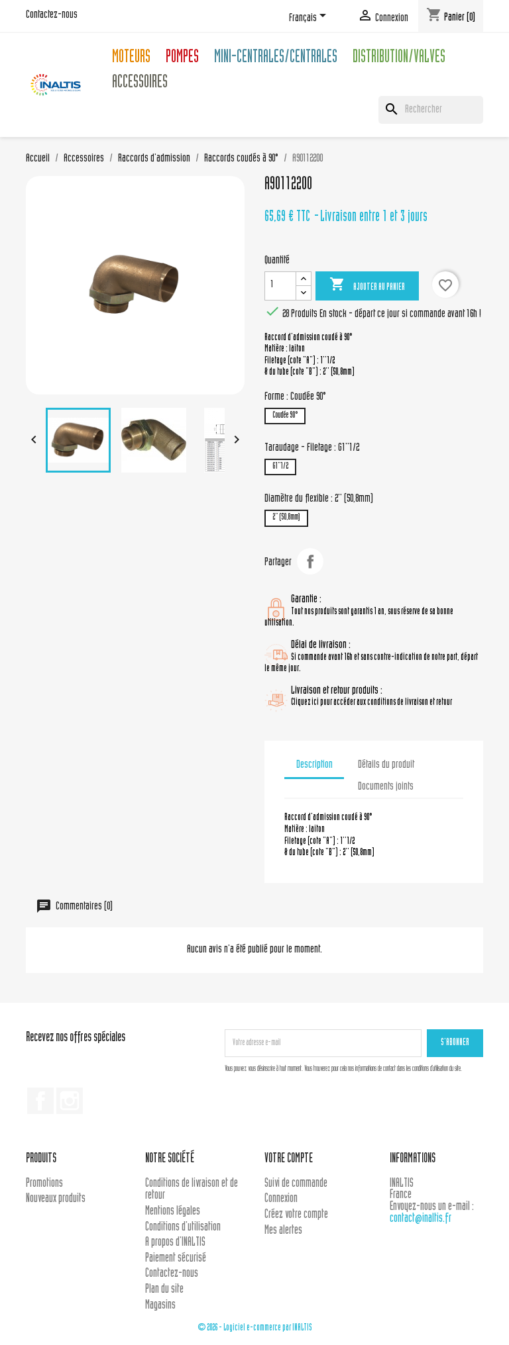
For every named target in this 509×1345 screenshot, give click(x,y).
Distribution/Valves (399, 59)
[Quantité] (280, 286)
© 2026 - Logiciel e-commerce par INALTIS (255, 1328)
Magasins (160, 1305)
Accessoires (140, 84)
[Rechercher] (430, 110)
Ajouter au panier (367, 285)
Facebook (40, 1101)
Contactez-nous (52, 15)
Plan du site (164, 1289)
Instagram (69, 1101)
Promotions (44, 1184)
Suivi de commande (295, 1184)
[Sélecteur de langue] (310, 18)
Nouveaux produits (55, 1199)
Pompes (182, 59)
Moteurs (131, 59)
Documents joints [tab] (386, 787)
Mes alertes (283, 1231)
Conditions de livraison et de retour (191, 1190)
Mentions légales (172, 1211)
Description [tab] (314, 765)
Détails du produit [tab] (386, 765)
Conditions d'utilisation (183, 1227)
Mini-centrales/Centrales (275, 59)
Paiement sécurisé (175, 1258)
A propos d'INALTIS (175, 1242)
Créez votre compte (296, 1215)
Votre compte (288, 1159)
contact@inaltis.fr (420, 1219)
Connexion (281, 1199)
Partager (310, 561)
